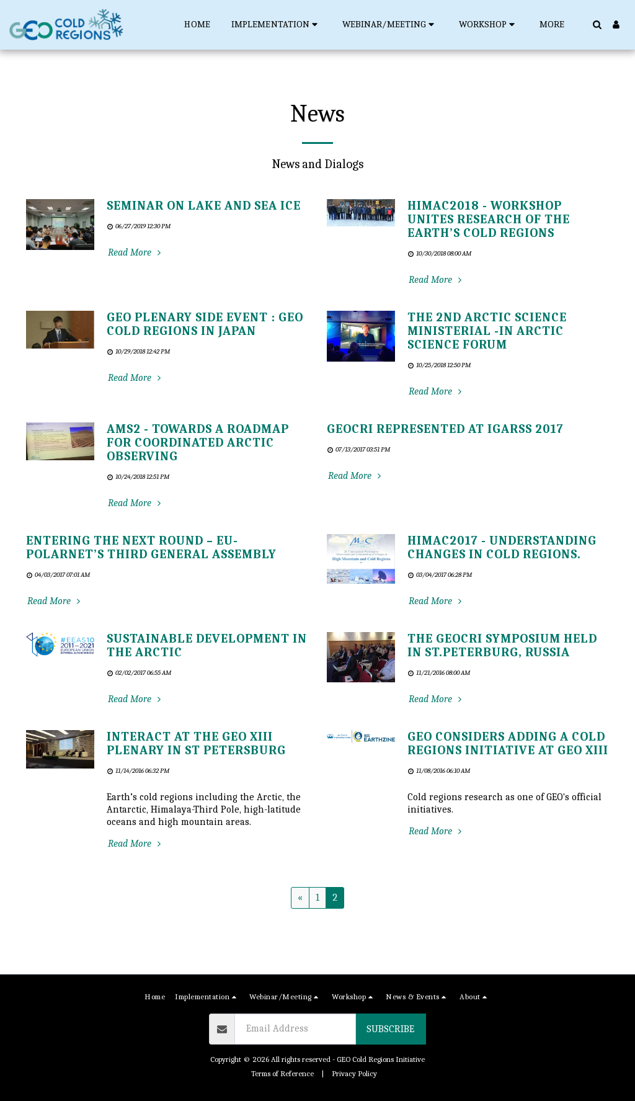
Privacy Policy (354, 1073)
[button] (276, 24)
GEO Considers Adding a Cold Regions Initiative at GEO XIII (507, 743)
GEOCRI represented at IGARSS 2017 (445, 429)
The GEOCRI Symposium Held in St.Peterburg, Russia (502, 645)
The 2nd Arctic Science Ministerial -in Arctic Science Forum (487, 331)
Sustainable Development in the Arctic (207, 645)
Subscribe (390, 1029)
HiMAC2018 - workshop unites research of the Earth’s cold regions (488, 219)
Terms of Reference (282, 1073)
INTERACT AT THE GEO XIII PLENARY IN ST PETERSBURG (196, 743)
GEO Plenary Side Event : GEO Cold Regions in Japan (205, 324)
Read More (136, 252)
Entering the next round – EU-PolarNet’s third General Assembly (151, 547)
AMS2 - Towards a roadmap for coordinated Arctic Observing (198, 442)
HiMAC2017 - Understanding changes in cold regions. (502, 547)
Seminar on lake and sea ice (204, 205)
